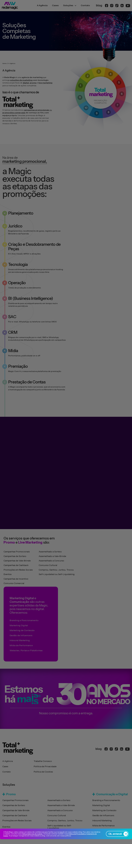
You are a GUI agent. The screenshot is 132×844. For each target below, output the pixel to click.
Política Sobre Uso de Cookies (32, 834)
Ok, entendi (118, 834)
